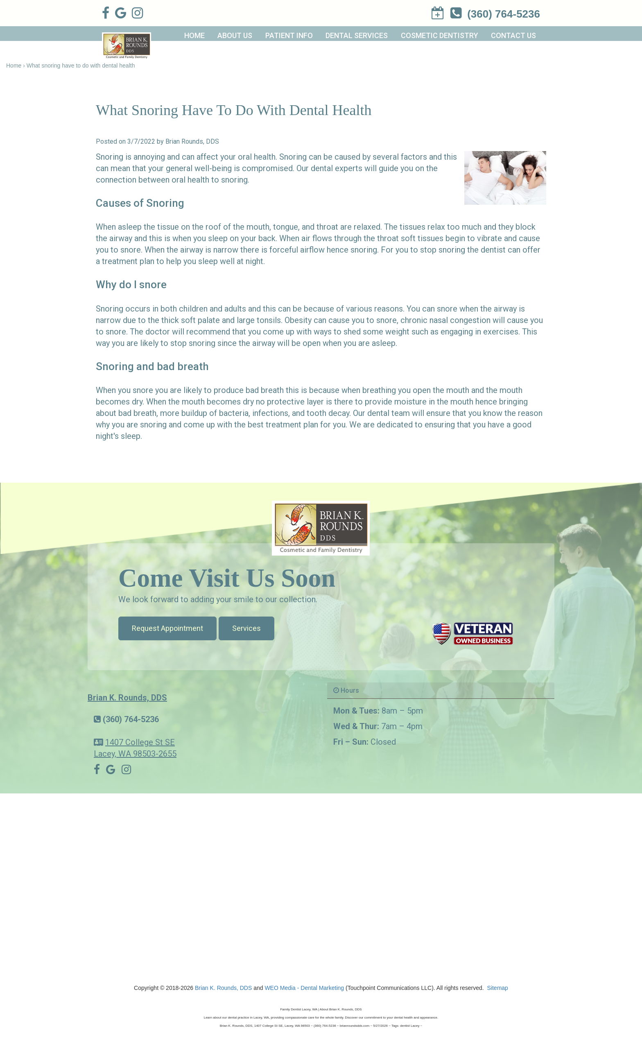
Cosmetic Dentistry (439, 35)
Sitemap (497, 988)
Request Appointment (167, 628)
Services (246, 628)
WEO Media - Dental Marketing (304, 988)
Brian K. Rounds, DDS (127, 698)
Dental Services (357, 35)
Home (194, 35)
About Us (234, 35)
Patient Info (289, 35)
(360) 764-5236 (131, 719)
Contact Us (513, 35)
